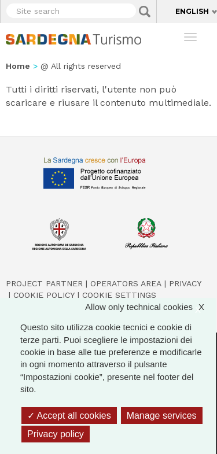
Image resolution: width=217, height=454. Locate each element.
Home (18, 66)
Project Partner (44, 283)
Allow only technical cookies (150, 307)
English (192, 11)
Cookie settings (119, 295)
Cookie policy (44, 295)
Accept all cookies (69, 415)
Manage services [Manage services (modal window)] (162, 415)
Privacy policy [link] (55, 434)
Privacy (185, 283)
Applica (144, 11)
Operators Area (125, 283)
